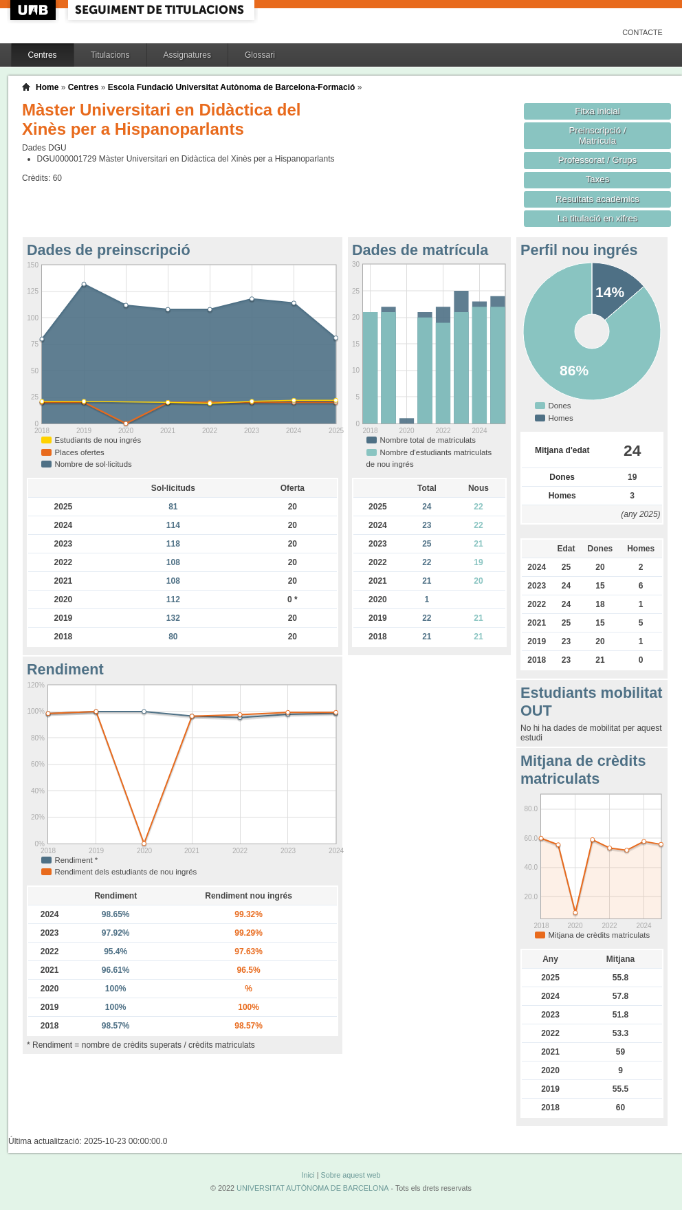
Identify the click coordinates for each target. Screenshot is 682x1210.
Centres (42, 55)
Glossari (260, 55)
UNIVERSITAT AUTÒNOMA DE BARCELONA (312, 1188)
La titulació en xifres (598, 218)
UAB (34, 10)
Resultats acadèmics (597, 199)
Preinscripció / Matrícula (597, 135)
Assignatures (187, 55)
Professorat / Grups (597, 160)
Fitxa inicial (597, 111)
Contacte (642, 32)
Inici (307, 1175)
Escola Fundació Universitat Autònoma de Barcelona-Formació (231, 87)
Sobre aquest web (350, 1175)
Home (47, 87)
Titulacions (110, 55)
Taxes (598, 179)
